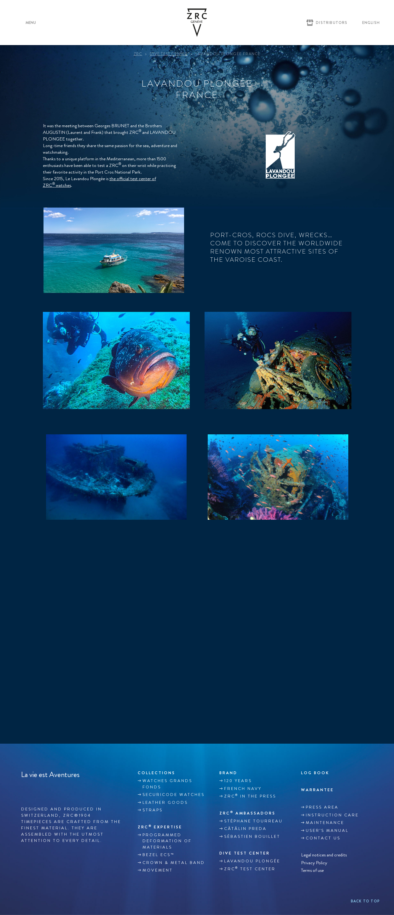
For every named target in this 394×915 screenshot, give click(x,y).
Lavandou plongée (252, 861)
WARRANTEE (317, 790)
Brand (228, 773)
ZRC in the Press (250, 796)
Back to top (365, 901)
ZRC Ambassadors (247, 813)
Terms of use (312, 870)
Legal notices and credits (324, 855)
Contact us (323, 838)
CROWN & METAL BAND (173, 863)
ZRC (138, 54)
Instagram (37, 789)
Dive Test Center (169, 54)
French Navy (243, 789)
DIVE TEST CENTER (244, 853)
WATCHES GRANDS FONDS (167, 784)
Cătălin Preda (245, 829)
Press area (322, 807)
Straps (152, 810)
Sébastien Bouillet (252, 836)
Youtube (51, 789)
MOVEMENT (157, 870)
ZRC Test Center (249, 869)
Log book (315, 773)
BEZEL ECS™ (158, 855)
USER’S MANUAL (327, 830)
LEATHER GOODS (165, 802)
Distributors (331, 23)
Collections (156, 773)
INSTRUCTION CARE (332, 815)
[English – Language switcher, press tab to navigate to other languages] (369, 22)
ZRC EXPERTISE (160, 827)
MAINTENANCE (325, 823)
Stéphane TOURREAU (253, 821)
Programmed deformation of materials (167, 841)
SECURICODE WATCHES (173, 795)
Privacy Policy (314, 862)
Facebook (24, 789)
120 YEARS (238, 781)
